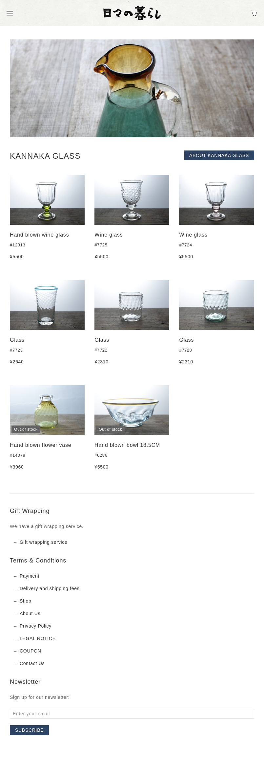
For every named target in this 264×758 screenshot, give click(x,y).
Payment (29, 576)
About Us (30, 613)
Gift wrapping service (43, 542)
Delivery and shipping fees (49, 588)
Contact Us (32, 663)
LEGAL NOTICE (38, 638)
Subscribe (29, 730)
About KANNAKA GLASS (219, 155)
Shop (25, 601)
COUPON (30, 651)
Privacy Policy (35, 626)
